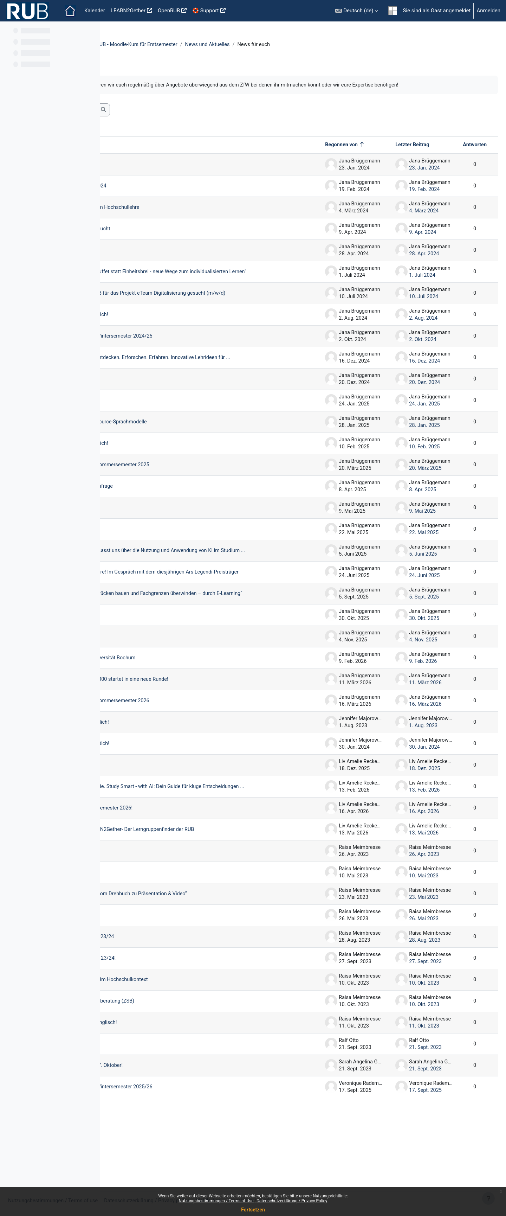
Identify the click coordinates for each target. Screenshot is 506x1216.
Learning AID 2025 (149, 427)
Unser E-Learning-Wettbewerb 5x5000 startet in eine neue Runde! (203, 724)
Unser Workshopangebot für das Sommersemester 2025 (194, 491)
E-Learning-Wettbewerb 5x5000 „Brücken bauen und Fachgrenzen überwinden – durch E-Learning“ (204, 635)
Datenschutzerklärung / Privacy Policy (292, 1200)
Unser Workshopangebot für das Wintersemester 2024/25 (195, 356)
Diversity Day (143, 929)
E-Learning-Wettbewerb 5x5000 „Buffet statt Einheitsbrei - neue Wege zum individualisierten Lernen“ (208, 283)
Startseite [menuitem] (70, 10)
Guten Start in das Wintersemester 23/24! (176, 1020)
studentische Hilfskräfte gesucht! (166, 681)
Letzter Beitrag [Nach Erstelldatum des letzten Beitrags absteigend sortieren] (395, 153)
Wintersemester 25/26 (154, 659)
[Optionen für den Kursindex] (91, 31)
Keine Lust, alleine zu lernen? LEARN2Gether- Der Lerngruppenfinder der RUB (211, 883)
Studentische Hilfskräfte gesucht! (167, 555)
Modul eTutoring (147, 173)
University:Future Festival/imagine (168, 534)
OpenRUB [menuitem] (169, 10)
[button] (356, 10)
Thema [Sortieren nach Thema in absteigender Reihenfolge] (130, 153)
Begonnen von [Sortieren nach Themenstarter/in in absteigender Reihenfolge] (324, 153)
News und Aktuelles (316, 44)
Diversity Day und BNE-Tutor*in (164, 259)
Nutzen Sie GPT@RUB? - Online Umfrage (175, 513)
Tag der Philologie (149, 977)
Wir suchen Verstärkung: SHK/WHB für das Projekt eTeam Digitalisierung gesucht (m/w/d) (195, 311)
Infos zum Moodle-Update (158, 1106)
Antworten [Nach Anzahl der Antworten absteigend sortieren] (457, 153)
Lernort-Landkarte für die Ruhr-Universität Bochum (187, 702)
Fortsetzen (253, 1209)
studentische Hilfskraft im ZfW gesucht (173, 237)
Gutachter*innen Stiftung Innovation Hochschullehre (188, 216)
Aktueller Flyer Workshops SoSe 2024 (171, 194)
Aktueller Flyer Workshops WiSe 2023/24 (175, 999)
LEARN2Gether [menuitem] (128, 10)
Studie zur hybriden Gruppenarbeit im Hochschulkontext (193, 1042)
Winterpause (142, 405)
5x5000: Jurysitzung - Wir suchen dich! (173, 766)
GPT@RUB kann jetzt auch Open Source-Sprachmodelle (192, 448)
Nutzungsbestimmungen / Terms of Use (216, 1200)
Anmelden (488, 10)
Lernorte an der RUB (151, 907)
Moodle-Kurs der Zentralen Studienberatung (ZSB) (186, 1063)
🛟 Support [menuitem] (205, 10)
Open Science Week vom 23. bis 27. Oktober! (180, 1128)
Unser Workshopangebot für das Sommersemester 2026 (194, 745)
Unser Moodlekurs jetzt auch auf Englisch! (177, 1085)
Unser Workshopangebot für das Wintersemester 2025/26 (195, 1149)
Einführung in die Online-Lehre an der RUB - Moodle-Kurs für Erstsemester (199, 44)
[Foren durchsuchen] (163, 118)
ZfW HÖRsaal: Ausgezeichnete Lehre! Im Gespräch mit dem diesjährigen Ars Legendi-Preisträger (197, 608)
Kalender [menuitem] (94, 10)
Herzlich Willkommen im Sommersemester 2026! (185, 858)
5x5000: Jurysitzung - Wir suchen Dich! (173, 788)
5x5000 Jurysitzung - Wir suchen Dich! (172, 335)
